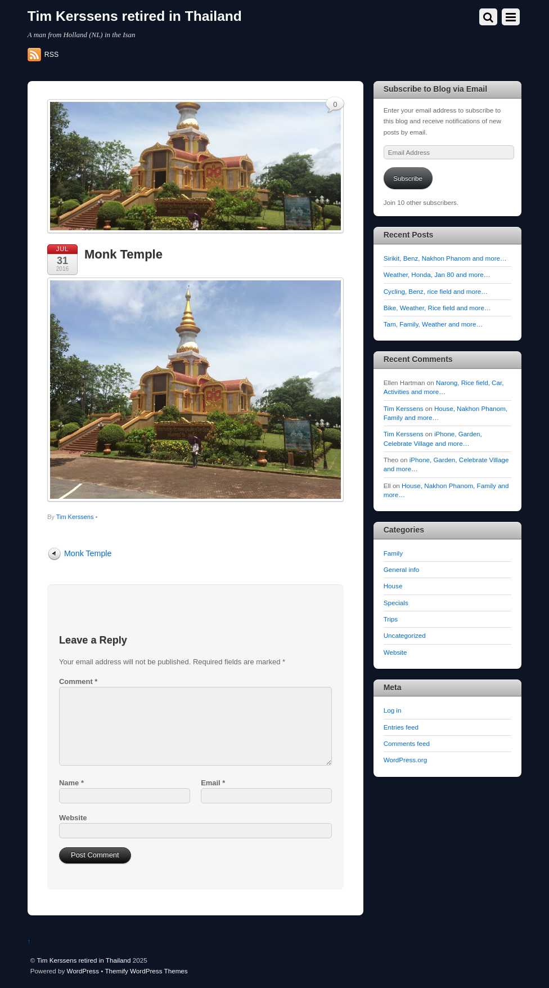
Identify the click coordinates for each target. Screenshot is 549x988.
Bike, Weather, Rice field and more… (437, 307)
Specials (396, 602)
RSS (51, 55)
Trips (391, 619)
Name (71, 783)
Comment (78, 681)
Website (73, 817)
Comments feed (407, 743)
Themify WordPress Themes (146, 970)
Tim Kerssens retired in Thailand (83, 960)
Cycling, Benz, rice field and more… (436, 291)
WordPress (83, 970)
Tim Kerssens (75, 516)
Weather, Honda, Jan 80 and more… (437, 274)
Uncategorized (405, 635)
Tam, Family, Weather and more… (433, 324)
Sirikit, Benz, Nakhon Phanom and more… (445, 258)
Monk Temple (123, 254)
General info (402, 569)
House (393, 585)
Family (393, 553)
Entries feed (401, 727)
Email (213, 783)
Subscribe (407, 178)
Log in (393, 710)
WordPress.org (406, 759)
